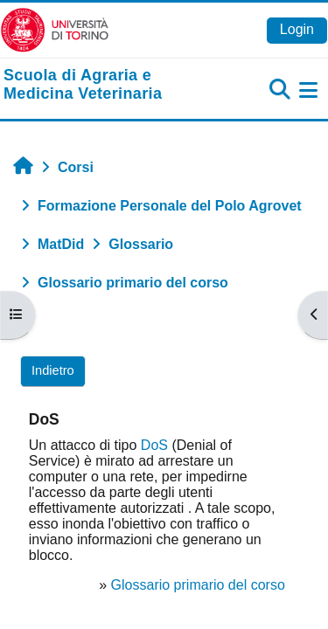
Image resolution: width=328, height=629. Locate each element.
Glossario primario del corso (198, 584)
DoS (154, 445)
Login (297, 29)
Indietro (52, 370)
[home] (109, 85)
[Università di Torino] (54, 29)
